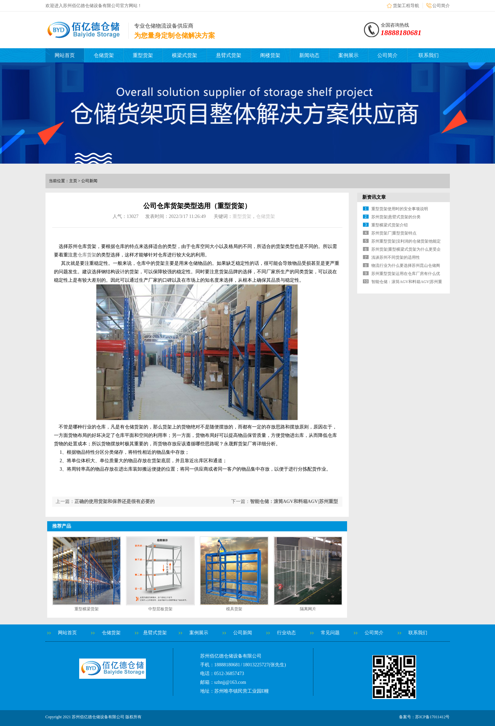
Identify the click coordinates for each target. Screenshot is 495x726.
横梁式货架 (184, 55)
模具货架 (234, 609)
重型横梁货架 (86, 609)
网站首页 (65, 55)
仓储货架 (104, 55)
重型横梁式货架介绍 (389, 225)
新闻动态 (309, 55)
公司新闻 (242, 632)
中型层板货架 (160, 609)
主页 (73, 180)
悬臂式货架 (228, 55)
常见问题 (330, 632)
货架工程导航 (406, 5)
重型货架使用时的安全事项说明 (399, 208)
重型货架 (143, 55)
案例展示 (348, 55)
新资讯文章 (374, 197)
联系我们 (429, 55)
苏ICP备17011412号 (432, 717)
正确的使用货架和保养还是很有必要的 (114, 501)
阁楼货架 (270, 55)
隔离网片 (308, 609)
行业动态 (286, 632)
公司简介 (441, 5)
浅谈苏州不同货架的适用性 (395, 257)
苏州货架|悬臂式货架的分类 (396, 217)
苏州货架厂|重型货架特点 (393, 233)
